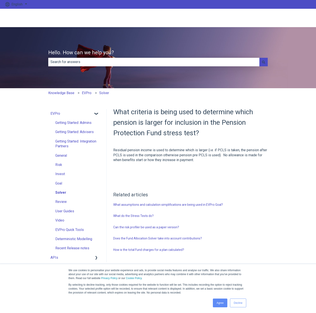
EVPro (87, 93)
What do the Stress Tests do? (133, 216)
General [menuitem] (61, 155)
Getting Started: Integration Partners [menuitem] (75, 143)
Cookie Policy (134, 278)
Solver (104, 93)
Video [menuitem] (59, 220)
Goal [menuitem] (58, 183)
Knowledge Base (61, 93)
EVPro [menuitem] (55, 113)
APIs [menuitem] (54, 257)
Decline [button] (238, 302)
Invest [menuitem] (60, 174)
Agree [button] (220, 302)
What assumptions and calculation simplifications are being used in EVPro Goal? (168, 204)
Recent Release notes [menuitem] (72, 248)
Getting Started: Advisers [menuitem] (74, 132)
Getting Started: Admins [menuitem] (73, 123)
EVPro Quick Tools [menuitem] (69, 230)
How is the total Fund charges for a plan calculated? (148, 249)
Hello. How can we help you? (81, 53)
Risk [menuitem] (58, 165)
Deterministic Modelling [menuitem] (73, 239)
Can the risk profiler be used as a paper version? (146, 227)
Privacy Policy (109, 278)
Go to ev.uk (298, 18)
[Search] (263, 62)
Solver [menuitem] (60, 192)
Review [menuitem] (61, 202)
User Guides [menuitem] (64, 211)
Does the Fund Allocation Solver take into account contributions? (157, 238)
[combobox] (153, 62)
